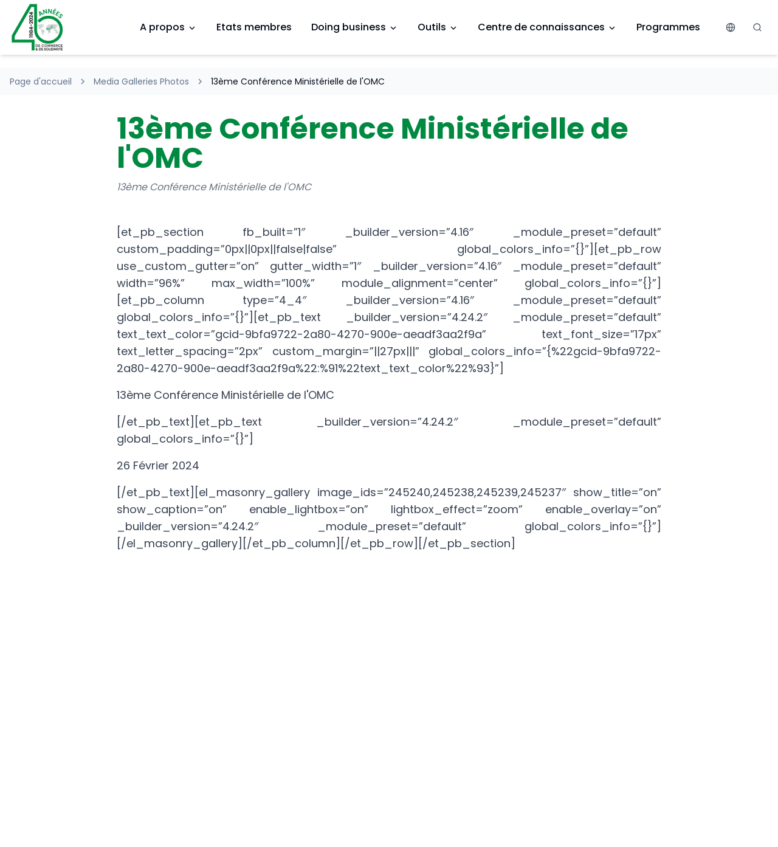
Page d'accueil (41, 81)
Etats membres (254, 27)
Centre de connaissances (547, 27)
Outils (438, 27)
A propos (168, 27)
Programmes (668, 27)
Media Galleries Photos (141, 81)
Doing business (354, 27)
